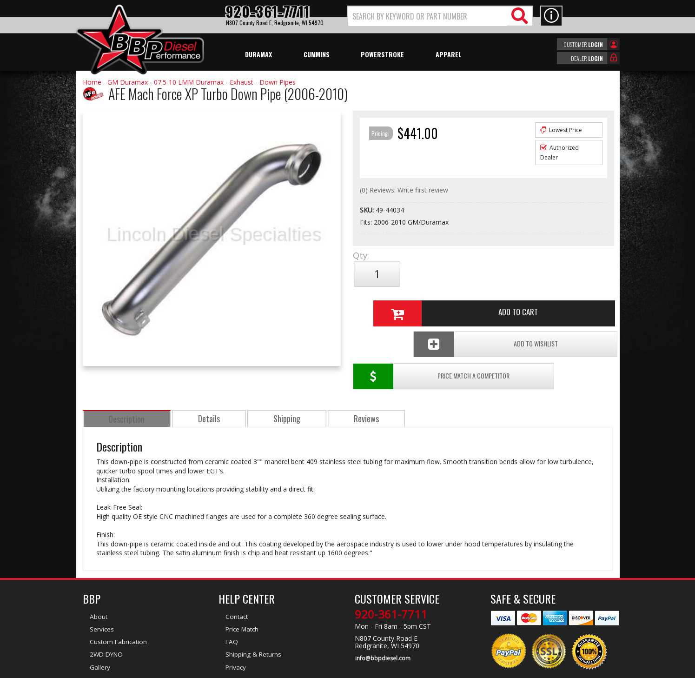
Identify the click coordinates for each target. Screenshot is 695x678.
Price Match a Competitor (407, 305)
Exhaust (241, 82)
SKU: (368, 210)
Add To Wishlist (542, 305)
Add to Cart (480, 274)
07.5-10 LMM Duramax (189, 82)
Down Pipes (277, 82)
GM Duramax (127, 82)
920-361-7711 (391, 581)
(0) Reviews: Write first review (404, 190)
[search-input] (428, 16)
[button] (440, 16)
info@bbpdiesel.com (382, 625)
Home (92, 82)
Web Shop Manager (430, 670)
